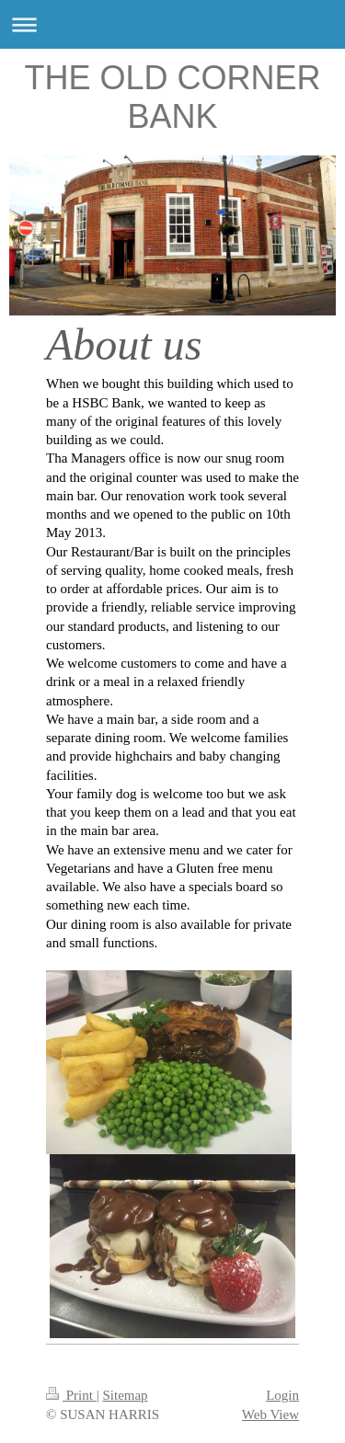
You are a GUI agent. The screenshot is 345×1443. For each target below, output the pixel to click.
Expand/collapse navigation (172, 24)
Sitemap (124, 1395)
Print (71, 1395)
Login (282, 1395)
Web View (270, 1414)
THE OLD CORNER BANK (172, 97)
